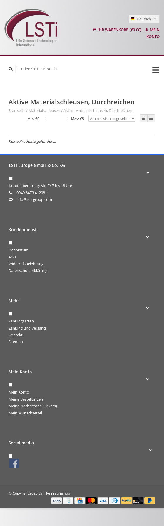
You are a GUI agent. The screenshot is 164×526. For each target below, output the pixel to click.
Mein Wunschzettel (25, 413)
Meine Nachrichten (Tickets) (33, 406)
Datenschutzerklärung (28, 270)
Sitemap (16, 341)
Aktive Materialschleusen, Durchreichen (97, 110)
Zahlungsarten (21, 321)
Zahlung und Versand (27, 328)
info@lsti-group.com (34, 199)
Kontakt (16, 334)
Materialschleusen (44, 110)
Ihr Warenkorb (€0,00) (117, 29)
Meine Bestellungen (26, 399)
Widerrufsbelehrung (26, 263)
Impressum (19, 250)
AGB (12, 257)
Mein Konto (19, 392)
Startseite (17, 110)
